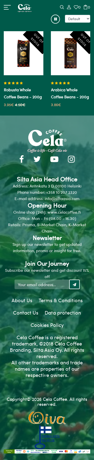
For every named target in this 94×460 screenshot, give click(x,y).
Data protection (63, 312)
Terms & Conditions (61, 300)
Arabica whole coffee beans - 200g (70, 93)
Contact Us (25, 312)
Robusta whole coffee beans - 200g (23, 93)
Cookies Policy (47, 324)
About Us (22, 300)
